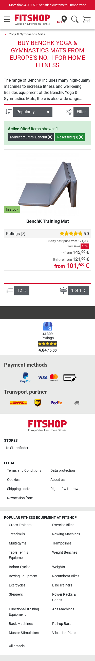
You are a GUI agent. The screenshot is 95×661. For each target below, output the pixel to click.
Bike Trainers (62, 585)
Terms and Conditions (24, 470)
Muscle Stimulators (24, 633)
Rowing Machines (66, 534)
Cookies (13, 480)
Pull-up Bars (61, 624)
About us (57, 480)
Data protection (62, 470)
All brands (17, 646)
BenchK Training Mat (47, 221)
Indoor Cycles (19, 567)
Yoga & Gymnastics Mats (27, 34)
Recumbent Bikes (65, 576)
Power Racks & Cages (64, 597)
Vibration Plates (64, 633)
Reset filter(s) (70, 137)
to (17, 448)
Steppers (16, 594)
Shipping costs (18, 489)
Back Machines (21, 624)
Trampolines (61, 543)
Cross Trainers (20, 525)
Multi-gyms (17, 543)
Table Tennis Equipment (18, 555)
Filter (81, 111)
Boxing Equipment (23, 576)
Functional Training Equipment (24, 612)
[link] (25, 377)
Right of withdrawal (65, 489)
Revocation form (20, 498)
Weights (58, 567)
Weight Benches (64, 552)
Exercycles (17, 585)
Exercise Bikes (63, 525)
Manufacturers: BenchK (31, 137)
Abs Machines (63, 609)
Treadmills (17, 534)
